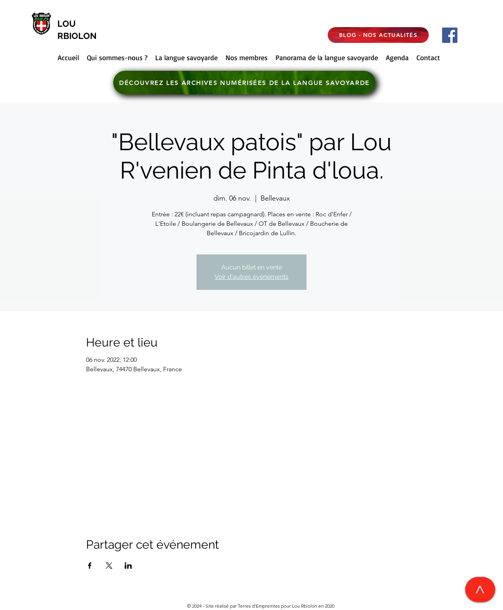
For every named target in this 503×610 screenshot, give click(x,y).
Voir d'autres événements (251, 276)
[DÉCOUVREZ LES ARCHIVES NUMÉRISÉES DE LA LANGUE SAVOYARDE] (244, 82)
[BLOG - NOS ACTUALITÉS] (378, 35)
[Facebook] (449, 35)
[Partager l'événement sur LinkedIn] (128, 565)
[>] (480, 589)
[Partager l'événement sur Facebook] (90, 565)
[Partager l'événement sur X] (109, 565)
